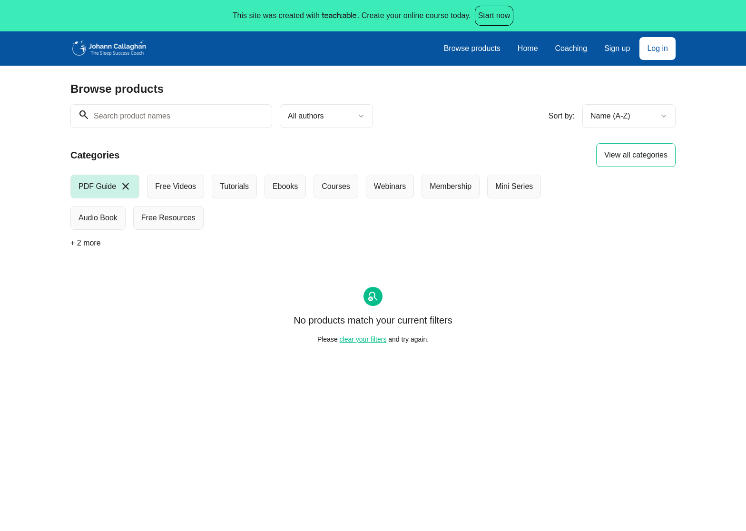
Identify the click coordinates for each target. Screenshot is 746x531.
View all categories (635, 155)
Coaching (571, 48)
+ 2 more (85, 243)
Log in (657, 48)
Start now (494, 15)
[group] (334, 202)
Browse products (472, 48)
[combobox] (326, 116)
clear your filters (363, 339)
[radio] (104, 186)
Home (528, 48)
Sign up (617, 48)
